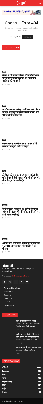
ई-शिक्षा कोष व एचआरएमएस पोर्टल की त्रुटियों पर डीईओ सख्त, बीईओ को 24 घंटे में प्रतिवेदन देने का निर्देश (21, 178)
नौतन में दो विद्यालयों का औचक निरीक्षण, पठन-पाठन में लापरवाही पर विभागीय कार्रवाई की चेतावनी (20, 78)
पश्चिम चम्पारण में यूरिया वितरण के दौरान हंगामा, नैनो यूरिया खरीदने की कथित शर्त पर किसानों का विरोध (21, 112)
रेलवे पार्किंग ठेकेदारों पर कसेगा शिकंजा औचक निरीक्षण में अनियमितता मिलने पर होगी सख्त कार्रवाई (20, 212)
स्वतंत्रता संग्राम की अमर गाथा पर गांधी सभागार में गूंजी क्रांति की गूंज (19, 145)
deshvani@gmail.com (20, 276)
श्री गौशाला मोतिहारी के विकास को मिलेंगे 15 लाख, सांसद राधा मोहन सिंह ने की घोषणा (21, 246)
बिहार (4, 140)
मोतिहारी (5, 205)
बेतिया (4, 71)
